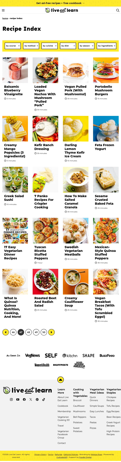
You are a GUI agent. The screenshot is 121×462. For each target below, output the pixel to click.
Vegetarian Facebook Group (63, 434)
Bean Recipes (114, 417)
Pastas (93, 422)
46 (13, 332)
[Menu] (3, 10)
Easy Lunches (97, 411)
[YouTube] (18, 399)
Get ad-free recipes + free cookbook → (60, 3)
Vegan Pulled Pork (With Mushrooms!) (75, 90)
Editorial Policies (71, 454)
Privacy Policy (41, 454)
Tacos (93, 417)
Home (5, 18)
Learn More (61, 391)
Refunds (58, 454)
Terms (50, 454)
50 (43, 332)
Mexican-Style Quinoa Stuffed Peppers (105, 252)
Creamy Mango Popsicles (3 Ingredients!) (14, 150)
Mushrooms (79, 411)
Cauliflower (79, 406)
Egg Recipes (113, 411)
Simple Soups (97, 406)
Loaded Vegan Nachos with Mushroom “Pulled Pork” (45, 96)
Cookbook (63, 406)
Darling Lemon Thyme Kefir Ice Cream (75, 150)
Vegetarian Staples (114, 391)
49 (36, 332)
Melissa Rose (96, 454)
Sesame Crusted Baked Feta (104, 199)
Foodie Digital (85, 457)
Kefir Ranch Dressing (44, 147)
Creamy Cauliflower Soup (74, 301)
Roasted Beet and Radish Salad (45, 301)
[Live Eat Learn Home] (61, 10)
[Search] (118, 10)
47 (20, 332)
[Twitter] (30, 399)
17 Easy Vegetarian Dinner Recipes (13, 252)
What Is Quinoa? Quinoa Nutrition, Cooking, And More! (12, 307)
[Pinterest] (37, 399)
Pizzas (93, 428)
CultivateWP (62, 457)
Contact (62, 443)
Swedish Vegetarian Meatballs (74, 250)
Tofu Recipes (113, 406)
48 (28, 332)
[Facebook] (24, 399)
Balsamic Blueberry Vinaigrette (13, 90)
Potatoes (77, 422)
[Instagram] (11, 399)
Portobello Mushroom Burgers (103, 90)
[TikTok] (43, 399)
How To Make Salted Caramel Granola (76, 201)
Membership (64, 411)
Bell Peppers (79, 417)
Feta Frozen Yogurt (104, 147)
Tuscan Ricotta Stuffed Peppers (41, 252)
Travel (61, 425)
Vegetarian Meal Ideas (97, 391)
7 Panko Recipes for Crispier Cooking (44, 201)
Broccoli (77, 400)
